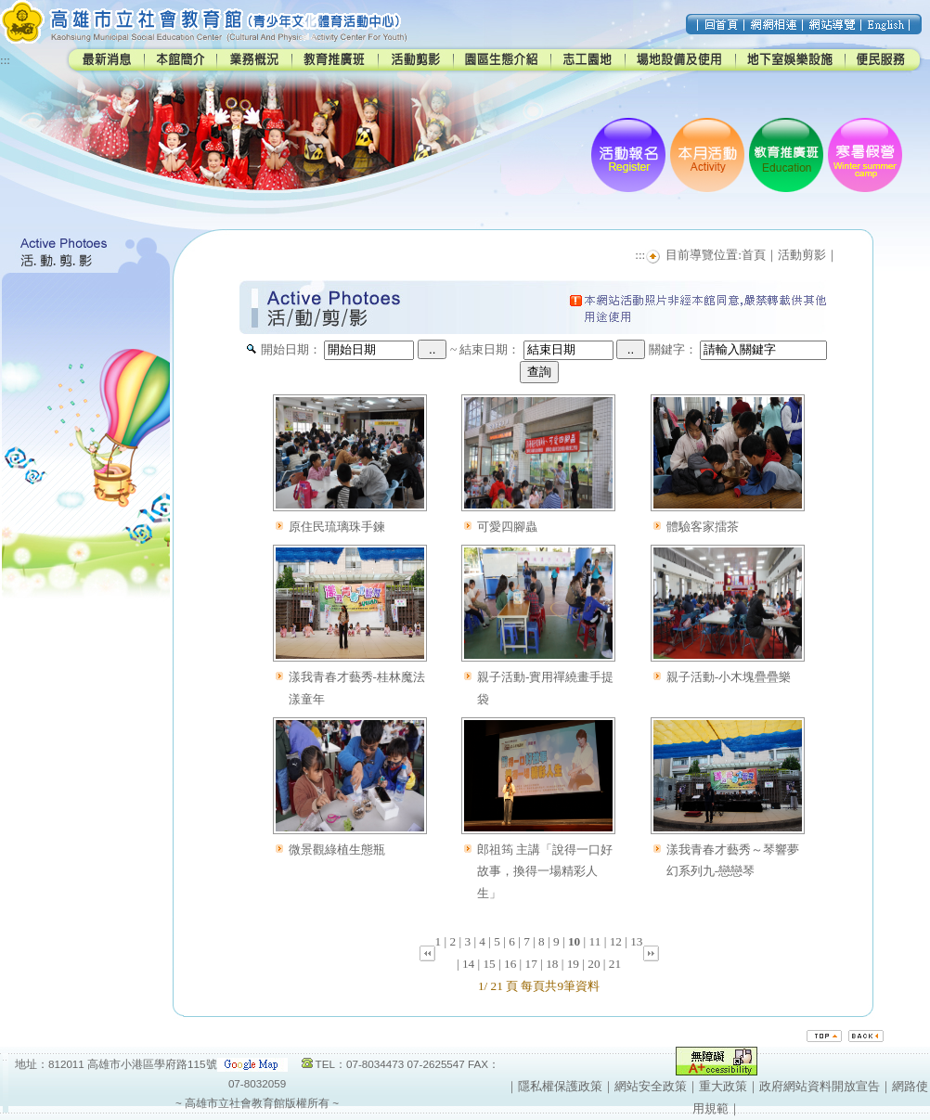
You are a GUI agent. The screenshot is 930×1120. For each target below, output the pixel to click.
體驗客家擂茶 (702, 527)
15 (489, 964)
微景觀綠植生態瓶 (337, 849)
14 (468, 964)
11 (595, 941)
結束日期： (489, 349)
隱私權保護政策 (560, 1086)
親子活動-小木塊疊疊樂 (728, 677)
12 (616, 941)
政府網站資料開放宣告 (819, 1086)
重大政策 (723, 1086)
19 (573, 964)
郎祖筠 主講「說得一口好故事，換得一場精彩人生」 (545, 872)
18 (552, 964)
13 (636, 941)
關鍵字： (673, 349)
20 (594, 964)
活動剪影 (802, 255)
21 (615, 964)
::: (5, 60)
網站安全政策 (650, 1086)
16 (510, 964)
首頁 (754, 255)
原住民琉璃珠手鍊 (337, 527)
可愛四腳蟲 (507, 527)
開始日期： (291, 349)
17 (531, 964)
